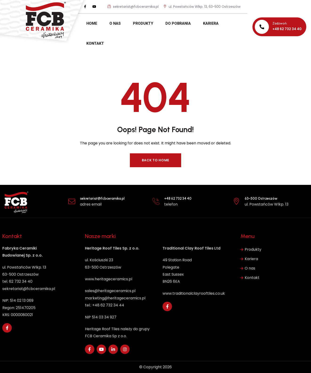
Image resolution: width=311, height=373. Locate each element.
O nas (247, 268)
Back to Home (155, 160)
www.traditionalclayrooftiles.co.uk (194, 293)
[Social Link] (84, 6)
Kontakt (249, 277)
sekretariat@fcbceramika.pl (133, 6)
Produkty (250, 249)
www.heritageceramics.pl (108, 279)
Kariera (249, 259)
